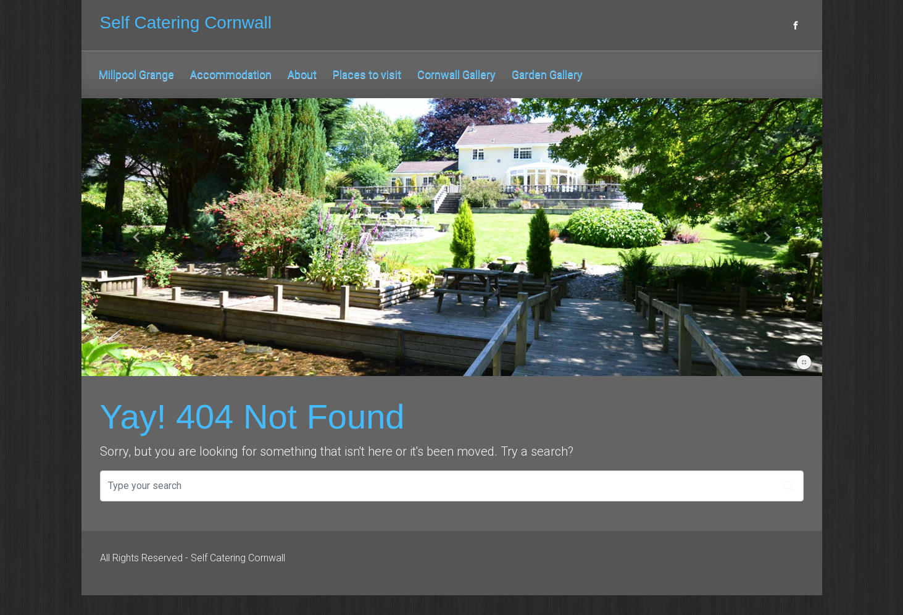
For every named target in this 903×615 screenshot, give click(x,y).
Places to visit (367, 74)
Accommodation (231, 74)
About (302, 74)
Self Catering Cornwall (186, 22)
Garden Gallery (547, 74)
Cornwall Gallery (456, 74)
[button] (137, 237)
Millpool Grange (136, 74)
